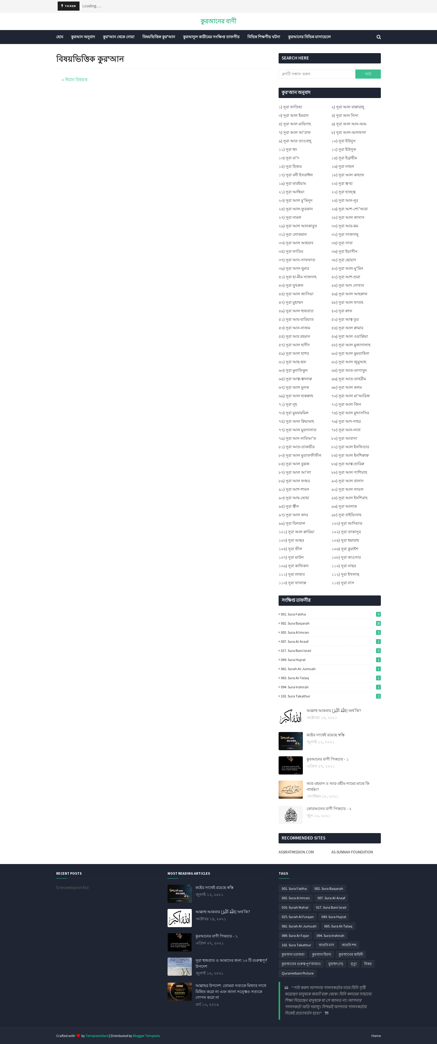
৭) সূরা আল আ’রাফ (295, 132)
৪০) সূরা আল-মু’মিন (347, 268)
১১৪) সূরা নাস (342, 582)
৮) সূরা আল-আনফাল (348, 132)
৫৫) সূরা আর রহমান (294, 336)
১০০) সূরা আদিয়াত (346, 523)
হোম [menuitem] (59, 36)
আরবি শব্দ (349, 945)
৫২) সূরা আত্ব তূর (345, 319)
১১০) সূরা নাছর (343, 565)
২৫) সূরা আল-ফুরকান (296, 209)
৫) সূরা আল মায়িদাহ (295, 124)
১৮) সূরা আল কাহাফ (347, 175)
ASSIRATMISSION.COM (296, 852)
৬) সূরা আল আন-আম (348, 124)
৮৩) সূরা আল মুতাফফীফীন (300, 455)
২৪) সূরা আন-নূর (344, 200)
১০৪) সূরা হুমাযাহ (345, 540)
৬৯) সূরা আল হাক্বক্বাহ (296, 395)
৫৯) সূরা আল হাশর (294, 353)
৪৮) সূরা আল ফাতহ (347, 302)
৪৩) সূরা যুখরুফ (291, 285)
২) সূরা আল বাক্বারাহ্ (347, 107)
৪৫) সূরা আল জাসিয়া (296, 294)
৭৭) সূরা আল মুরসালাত (298, 429)
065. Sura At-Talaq (331, 678)
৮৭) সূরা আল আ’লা (295, 472)
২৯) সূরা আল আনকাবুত (298, 226)
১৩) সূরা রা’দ (289, 158)
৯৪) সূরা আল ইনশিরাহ (349, 497)
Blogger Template (146, 1035)
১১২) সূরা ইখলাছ (345, 574)
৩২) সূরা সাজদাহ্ (344, 234)
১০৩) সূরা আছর (291, 540)
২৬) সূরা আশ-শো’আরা (349, 209)
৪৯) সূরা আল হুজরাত (296, 311)
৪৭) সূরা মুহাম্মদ (291, 302)
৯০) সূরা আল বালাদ (347, 480)
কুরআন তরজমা (293, 954)
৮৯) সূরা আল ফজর (294, 480)
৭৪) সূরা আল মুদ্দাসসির (350, 412)
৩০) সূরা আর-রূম (344, 226)
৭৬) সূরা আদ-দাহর (346, 421)
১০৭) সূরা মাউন (291, 557)
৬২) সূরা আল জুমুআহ (348, 361)
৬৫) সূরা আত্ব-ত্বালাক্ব (295, 378)
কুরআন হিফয (321, 954)
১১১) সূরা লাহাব (292, 574)
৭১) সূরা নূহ (288, 404)
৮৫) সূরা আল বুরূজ (294, 463)
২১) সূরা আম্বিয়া (291, 192)
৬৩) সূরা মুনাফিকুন (293, 370)
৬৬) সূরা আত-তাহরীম (348, 378)
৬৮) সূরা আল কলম (346, 387)
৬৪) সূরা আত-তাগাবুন (349, 370)
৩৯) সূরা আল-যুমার (294, 268)
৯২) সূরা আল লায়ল (347, 489)
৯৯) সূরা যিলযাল (292, 523)
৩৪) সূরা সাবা (342, 243)
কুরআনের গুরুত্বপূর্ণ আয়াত (301, 963)
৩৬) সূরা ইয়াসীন (344, 251)
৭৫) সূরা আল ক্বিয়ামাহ (296, 421)
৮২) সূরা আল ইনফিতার (350, 446)
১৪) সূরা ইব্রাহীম (344, 158)
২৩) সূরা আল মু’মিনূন (296, 200)
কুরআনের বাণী (218, 21)
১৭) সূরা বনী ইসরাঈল (296, 175)
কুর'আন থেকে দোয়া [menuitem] (118, 36)
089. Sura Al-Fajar (295, 935)
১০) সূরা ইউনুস (343, 141)
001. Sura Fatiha (331, 614)
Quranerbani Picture (297, 973)
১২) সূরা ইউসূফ (343, 149)
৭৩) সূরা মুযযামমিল (294, 412)
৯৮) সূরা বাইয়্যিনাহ (346, 514)
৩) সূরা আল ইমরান (294, 115)
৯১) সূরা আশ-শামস (294, 489)
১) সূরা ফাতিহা (290, 107)
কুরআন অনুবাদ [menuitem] (83, 36)
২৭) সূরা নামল (290, 217)
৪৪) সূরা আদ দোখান (347, 285)
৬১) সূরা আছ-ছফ (292, 361)
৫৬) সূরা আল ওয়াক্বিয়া (349, 336)
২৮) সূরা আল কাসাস (347, 217)
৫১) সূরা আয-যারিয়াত (296, 319)
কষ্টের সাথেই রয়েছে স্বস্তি (325, 734)
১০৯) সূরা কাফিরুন (294, 565)
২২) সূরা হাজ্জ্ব (343, 192)
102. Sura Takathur (331, 696)
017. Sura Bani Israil (331, 650)
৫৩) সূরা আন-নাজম (294, 327)
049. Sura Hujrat (331, 659)
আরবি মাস (326, 945)
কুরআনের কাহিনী (351, 954)
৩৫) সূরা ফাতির (291, 251)
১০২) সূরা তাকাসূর (346, 531)
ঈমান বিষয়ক (76, 80)
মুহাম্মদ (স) (335, 963)
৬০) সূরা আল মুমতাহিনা (350, 353)
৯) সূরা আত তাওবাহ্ (295, 141)
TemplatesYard (97, 1035)
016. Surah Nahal (295, 907)
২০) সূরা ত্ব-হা (342, 183)
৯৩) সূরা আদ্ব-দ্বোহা (294, 497)
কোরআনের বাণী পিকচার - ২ (329, 808)
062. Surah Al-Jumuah (331, 668)
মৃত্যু (354, 963)
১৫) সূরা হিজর (290, 166)
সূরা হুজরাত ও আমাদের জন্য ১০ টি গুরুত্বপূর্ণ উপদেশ (231, 963)
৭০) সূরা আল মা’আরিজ (350, 395)
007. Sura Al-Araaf (331, 641)
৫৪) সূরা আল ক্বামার (347, 327)
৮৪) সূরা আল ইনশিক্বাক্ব (350, 455)
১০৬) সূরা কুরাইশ (344, 548)
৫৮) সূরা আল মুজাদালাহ (351, 344)
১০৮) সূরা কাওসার (346, 557)
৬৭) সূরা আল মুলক (294, 387)
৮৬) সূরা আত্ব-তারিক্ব (347, 463)
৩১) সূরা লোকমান (293, 234)
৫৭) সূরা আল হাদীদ (294, 344)
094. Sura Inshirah (331, 687)
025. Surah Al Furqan (298, 916)
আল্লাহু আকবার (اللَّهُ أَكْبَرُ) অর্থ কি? (334, 710)
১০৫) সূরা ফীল (290, 548)
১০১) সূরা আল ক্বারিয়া (296, 531)
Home (376, 1035)
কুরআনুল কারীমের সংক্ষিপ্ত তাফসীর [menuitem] (211, 36)
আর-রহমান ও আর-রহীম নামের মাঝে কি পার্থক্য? (338, 786)
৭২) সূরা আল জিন (346, 404)
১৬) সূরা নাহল (342, 166)
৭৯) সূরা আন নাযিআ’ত (297, 438)
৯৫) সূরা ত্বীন (289, 506)
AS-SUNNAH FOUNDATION (352, 852)
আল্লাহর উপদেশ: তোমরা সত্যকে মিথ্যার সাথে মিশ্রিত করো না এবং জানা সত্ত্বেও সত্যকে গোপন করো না (230, 991)
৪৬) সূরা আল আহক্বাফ (349, 294)
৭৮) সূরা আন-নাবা (346, 429)
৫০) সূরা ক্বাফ (341, 311)
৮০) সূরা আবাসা (344, 438)
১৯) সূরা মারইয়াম (292, 183)
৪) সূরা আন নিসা (344, 115)
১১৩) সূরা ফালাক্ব (292, 582)
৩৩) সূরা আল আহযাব (296, 243)
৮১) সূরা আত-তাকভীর (297, 446)
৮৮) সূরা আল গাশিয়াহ (349, 472)
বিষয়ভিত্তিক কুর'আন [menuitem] (158, 36)
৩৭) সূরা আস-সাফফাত (297, 260)
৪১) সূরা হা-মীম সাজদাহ (298, 277)
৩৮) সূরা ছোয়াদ (343, 260)
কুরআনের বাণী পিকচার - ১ (328, 759)
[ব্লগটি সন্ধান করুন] (317, 74)
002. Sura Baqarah (331, 623)
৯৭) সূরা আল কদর (293, 514)
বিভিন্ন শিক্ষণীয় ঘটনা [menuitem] (263, 36)
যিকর (368, 963)
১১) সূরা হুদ (288, 149)
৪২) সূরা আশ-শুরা (345, 277)
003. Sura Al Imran (331, 632)
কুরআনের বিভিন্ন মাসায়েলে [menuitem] (309, 36)
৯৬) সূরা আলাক (344, 506)
